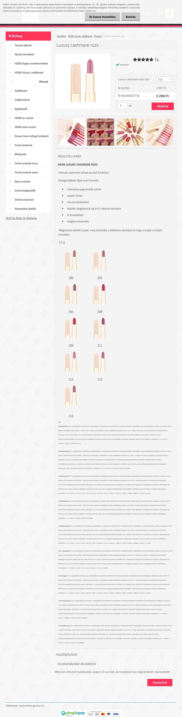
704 (71, 311)
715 (71, 416)
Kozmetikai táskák (25, 209)
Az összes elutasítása (102, 17)
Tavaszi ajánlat (23, 45)
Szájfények (21, 91)
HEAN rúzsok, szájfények (29, 72)
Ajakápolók (21, 109)
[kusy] (122, 106)
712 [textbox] (160, 79)
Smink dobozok (23, 145)
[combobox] (164, 79)
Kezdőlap (61, 36)
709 (71, 345)
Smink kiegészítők (25, 191)
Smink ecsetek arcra (26, 163)
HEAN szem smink (25, 127)
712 (71, 379)
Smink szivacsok (24, 200)
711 (99, 345)
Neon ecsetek (22, 181)
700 (71, 277)
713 (99, 379)
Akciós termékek (24, 54)
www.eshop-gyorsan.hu (31, 705)
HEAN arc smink (24, 118)
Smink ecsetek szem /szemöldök (26, 173)
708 (99, 311)
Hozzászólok (160, 683)
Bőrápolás (20, 154)
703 (99, 277)
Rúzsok (43, 81)
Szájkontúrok (22, 100)
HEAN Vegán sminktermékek (31, 63)
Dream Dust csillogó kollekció (32, 136)
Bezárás (131, 17)
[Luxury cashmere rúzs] (83, 54)
